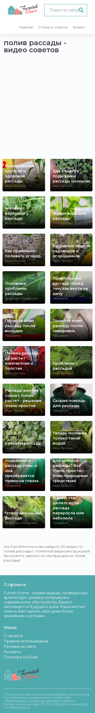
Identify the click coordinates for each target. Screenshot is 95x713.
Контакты (12, 652)
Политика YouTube (21, 657)
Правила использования (26, 641)
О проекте (13, 636)
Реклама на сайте (20, 646)
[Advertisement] (47, 108)
